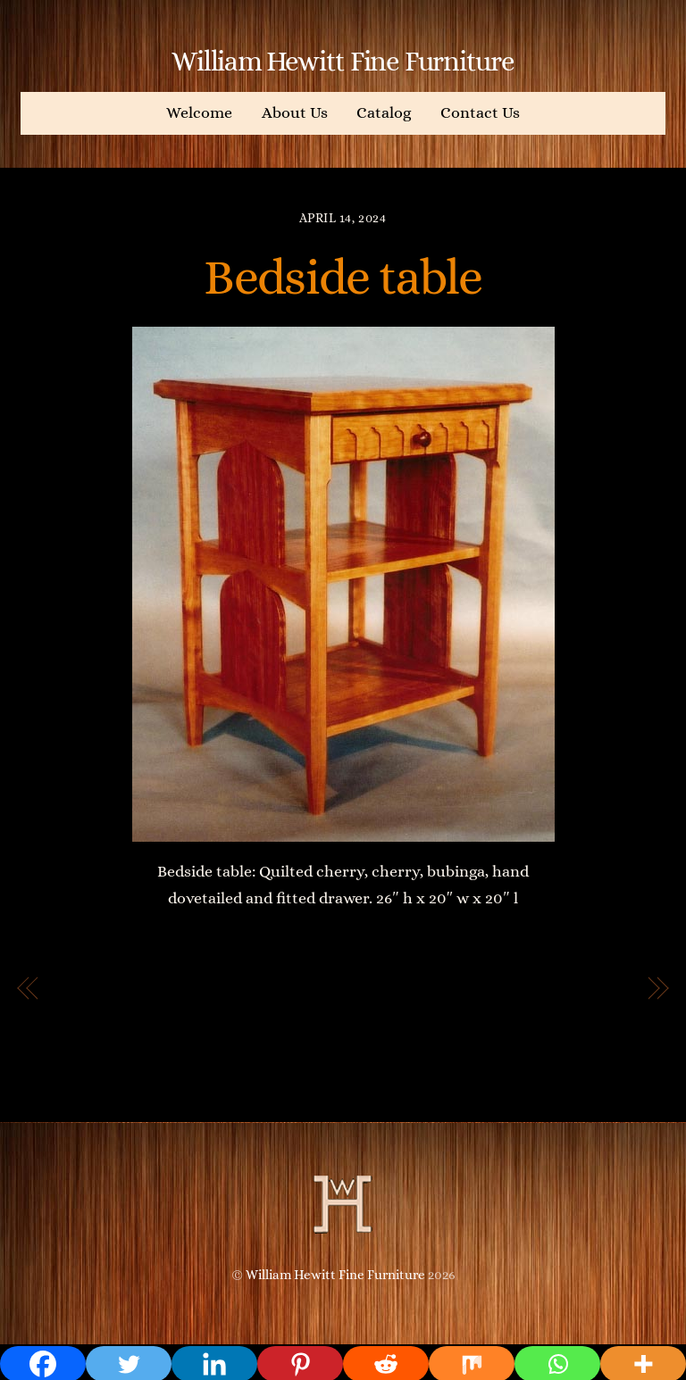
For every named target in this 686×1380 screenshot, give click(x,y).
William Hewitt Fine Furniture (335, 1275)
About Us (295, 112)
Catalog (383, 112)
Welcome (199, 112)
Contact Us (480, 112)
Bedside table (342, 276)
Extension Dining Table (152, 989)
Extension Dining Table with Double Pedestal (513, 1002)
